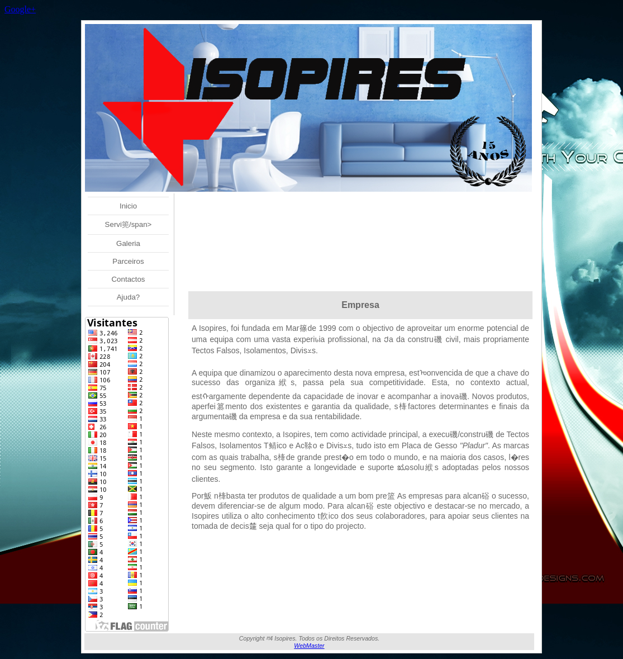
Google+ (20, 9)
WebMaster (309, 645)
